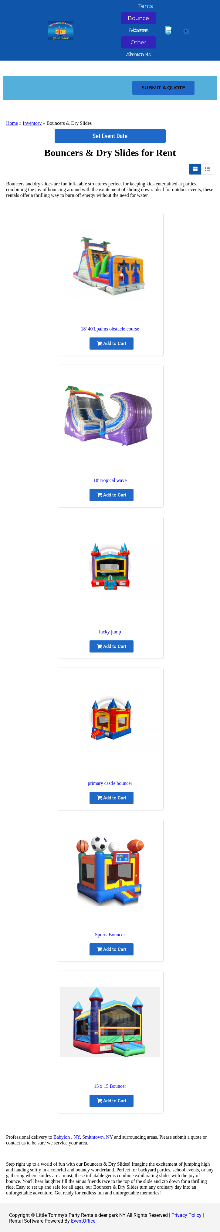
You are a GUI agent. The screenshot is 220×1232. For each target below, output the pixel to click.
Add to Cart (111, 343)
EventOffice (83, 1221)
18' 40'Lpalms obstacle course (110, 328)
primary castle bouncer (110, 783)
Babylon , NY (66, 1137)
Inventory (32, 123)
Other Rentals (138, 43)
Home (12, 123)
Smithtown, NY (97, 1137)
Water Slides (138, 31)
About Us (138, 56)
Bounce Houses (138, 19)
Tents (145, 6)
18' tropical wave (110, 480)
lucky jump (110, 631)
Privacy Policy (186, 1215)
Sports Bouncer (110, 934)
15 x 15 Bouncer (110, 1086)
